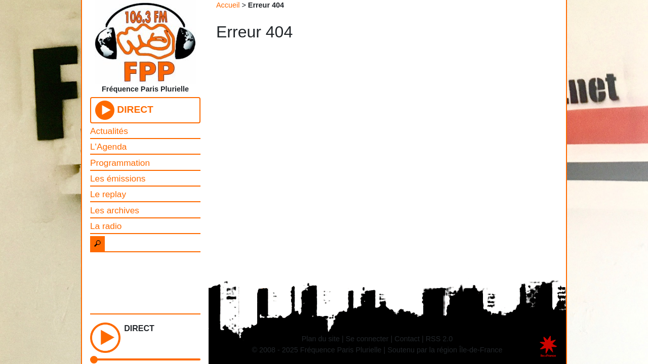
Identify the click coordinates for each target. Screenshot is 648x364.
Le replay (108, 194)
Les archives (114, 210)
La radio (106, 226)
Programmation (120, 163)
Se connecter (367, 339)
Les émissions (117, 178)
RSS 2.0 (439, 339)
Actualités (109, 131)
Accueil (227, 5)
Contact (407, 339)
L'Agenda (108, 147)
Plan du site (321, 339)
